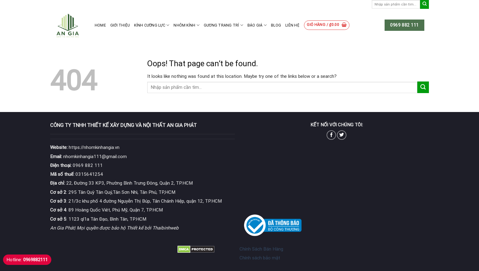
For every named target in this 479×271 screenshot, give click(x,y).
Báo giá (257, 25)
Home (100, 25)
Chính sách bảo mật (260, 258)
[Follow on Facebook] (331, 135)
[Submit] (424, 4)
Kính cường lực (151, 25)
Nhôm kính (186, 25)
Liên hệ (292, 25)
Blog (276, 25)
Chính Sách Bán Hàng (261, 249)
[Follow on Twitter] (341, 135)
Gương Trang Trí (223, 25)
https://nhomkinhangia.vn (84, 147)
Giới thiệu (120, 25)
